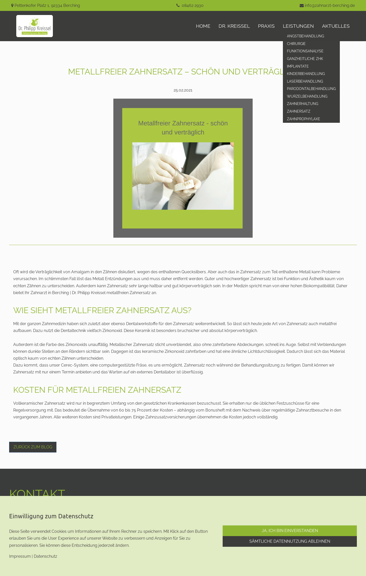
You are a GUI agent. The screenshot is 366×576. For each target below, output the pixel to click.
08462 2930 (193, 5)
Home (203, 26)
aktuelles (336, 26)
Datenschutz (45, 556)
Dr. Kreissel (234, 26)
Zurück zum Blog (32, 447)
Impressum (20, 556)
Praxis (266, 26)
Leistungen (298, 26)
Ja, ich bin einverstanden (290, 530)
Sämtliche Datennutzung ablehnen (289, 541)
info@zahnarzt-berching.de (330, 5)
